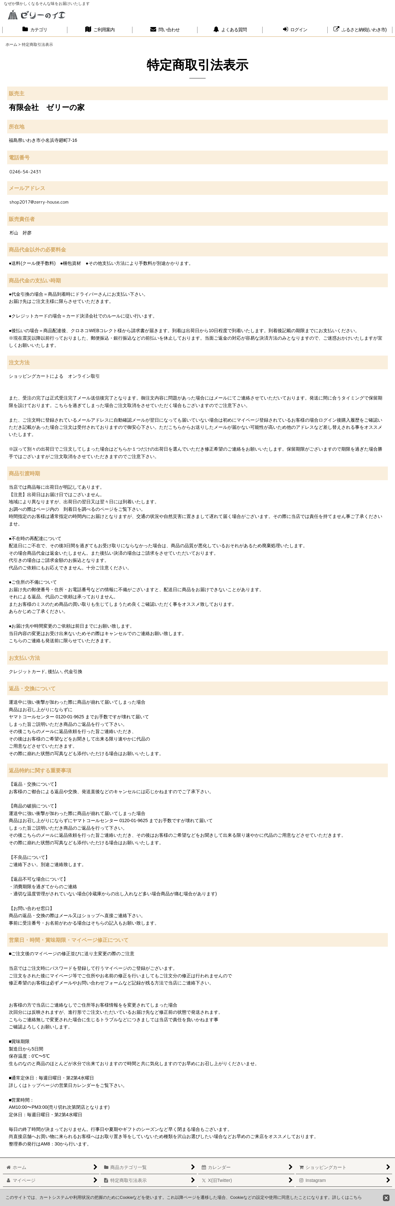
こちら (355, 1197)
